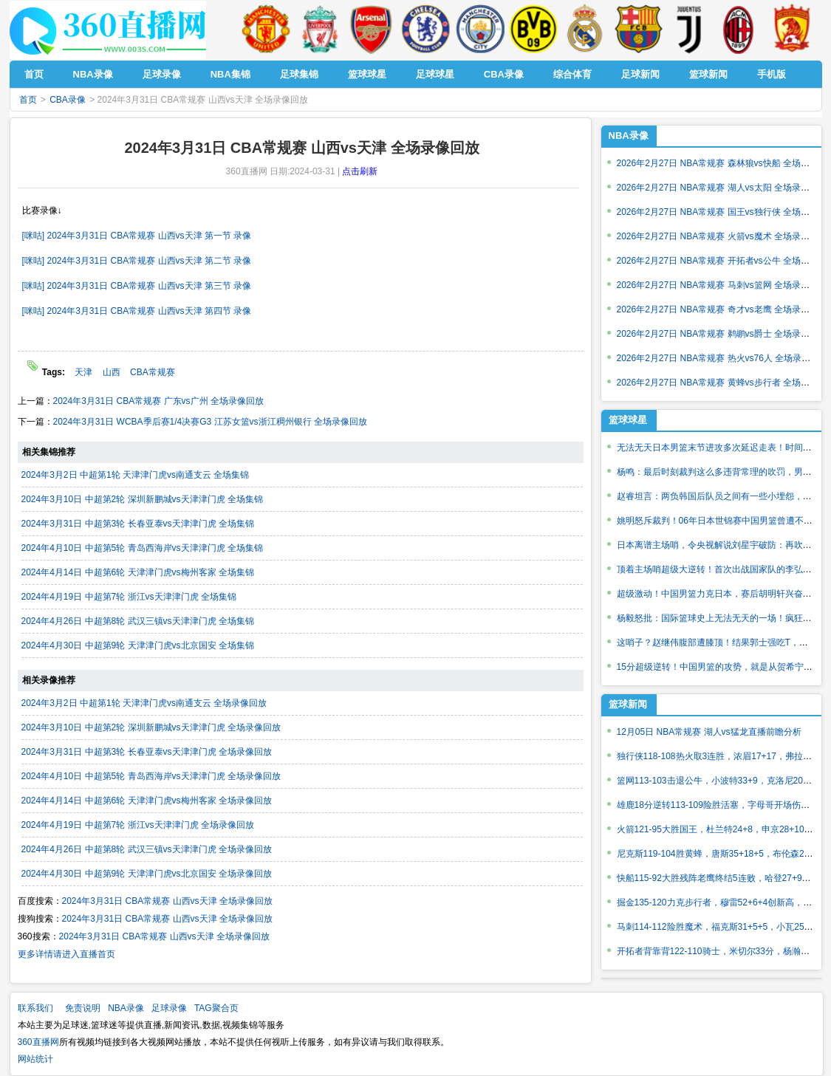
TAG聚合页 (216, 1008)
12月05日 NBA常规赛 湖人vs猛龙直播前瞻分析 (709, 732)
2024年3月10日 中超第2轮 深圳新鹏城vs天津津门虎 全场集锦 (142, 499)
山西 (111, 372)
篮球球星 (628, 419)
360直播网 (38, 1042)
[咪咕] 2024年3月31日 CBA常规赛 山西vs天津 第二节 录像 (137, 261)
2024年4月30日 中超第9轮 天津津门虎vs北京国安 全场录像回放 (146, 873)
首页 (28, 100)
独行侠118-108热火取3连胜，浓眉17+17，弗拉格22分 (724, 756)
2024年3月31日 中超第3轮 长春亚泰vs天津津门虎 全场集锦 (137, 523)
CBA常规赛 (152, 372)
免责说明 (82, 1008)
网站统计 (35, 1059)
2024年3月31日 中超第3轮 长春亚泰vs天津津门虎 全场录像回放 (146, 752)
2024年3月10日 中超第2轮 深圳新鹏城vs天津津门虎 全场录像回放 (151, 727)
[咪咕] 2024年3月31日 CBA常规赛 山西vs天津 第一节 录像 (137, 235)
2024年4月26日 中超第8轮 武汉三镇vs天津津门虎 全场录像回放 (146, 849)
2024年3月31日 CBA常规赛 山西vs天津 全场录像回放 (167, 901)
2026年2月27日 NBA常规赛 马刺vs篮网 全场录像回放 (722, 285)
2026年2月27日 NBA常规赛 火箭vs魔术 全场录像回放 (722, 236)
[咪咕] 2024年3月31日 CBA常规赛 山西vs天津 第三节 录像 (137, 286)
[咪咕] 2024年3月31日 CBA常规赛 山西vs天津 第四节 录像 (137, 311)
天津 (83, 372)
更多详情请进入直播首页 (66, 954)
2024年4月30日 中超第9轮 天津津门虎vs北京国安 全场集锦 (137, 645)
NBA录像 (629, 135)
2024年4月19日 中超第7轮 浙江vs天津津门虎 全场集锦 (128, 597)
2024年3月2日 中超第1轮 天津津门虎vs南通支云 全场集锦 (135, 475)
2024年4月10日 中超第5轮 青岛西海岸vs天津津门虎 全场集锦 (142, 548)
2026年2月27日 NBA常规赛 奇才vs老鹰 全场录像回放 (722, 309)
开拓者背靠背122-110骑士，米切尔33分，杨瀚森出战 (722, 951)
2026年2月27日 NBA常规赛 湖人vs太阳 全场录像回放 (722, 187)
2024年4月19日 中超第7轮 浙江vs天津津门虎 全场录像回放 (137, 825)
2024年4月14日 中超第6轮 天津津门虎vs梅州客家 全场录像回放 (146, 800)
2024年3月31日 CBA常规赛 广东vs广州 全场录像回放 (158, 401)
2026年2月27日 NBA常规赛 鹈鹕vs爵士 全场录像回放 (722, 334)
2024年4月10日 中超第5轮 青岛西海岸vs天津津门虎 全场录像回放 (151, 776)
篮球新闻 (628, 704)
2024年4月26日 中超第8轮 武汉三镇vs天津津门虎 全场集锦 (137, 621)
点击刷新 (359, 171)
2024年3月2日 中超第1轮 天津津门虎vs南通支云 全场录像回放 (144, 703)
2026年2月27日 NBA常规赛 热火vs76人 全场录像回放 (723, 358)
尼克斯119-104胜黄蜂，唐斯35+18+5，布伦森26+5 (718, 854)
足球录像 (169, 1008)
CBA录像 (67, 100)
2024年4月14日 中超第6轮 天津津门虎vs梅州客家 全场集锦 (137, 572)
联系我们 (35, 1008)
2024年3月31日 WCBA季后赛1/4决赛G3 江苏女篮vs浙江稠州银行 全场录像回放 (210, 422)
